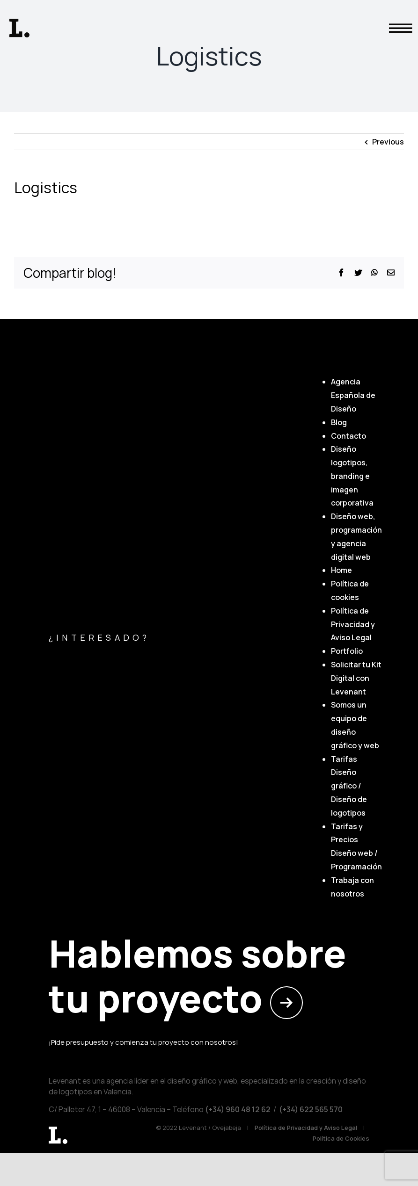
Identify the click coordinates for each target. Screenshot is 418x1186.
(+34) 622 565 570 (311, 1109)
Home (341, 570)
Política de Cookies (341, 1138)
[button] (398, 11)
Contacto (348, 436)
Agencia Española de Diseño (353, 395)
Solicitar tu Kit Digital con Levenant (356, 678)
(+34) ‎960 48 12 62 (237, 1109)
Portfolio (347, 651)
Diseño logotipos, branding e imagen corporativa (352, 476)
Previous (388, 142)
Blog (339, 422)
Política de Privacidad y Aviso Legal (353, 624)
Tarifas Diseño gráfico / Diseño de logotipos (349, 786)
